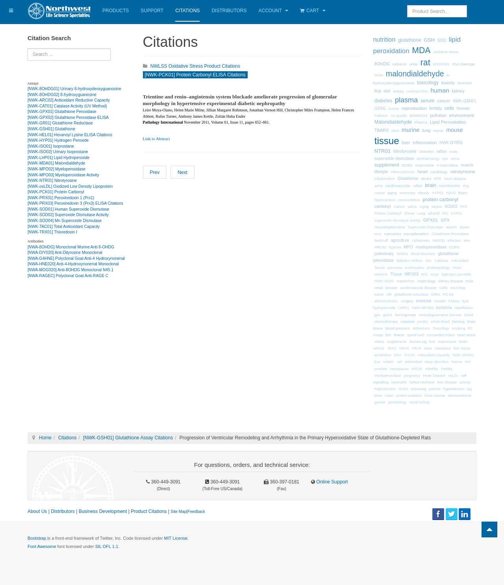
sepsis (438, 131)
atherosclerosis (386, 301)
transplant (392, 233)
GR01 (435, 294)
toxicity (448, 82)
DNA (398, 355)
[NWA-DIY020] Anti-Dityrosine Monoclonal (65, 252)
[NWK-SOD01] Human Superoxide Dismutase (68, 209)
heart (423, 171)
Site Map (178, 511)
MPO (408, 247)
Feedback (196, 511)
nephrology (426, 281)
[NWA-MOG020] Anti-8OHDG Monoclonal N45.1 (70, 270)
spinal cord (415, 335)
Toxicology (441, 328)
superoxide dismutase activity (397, 220)
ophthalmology (428, 159)
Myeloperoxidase (387, 376)
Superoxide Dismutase (425, 227)
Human (463, 108)
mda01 (388, 362)
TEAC (392, 348)
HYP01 (438, 193)
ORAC (404, 348)
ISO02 (407, 165)
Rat (377, 91)
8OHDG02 (418, 115)
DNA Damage (463, 64)
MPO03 (412, 274)
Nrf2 (424, 274)
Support (152, 10)
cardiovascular (397, 185)
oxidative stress (445, 52)
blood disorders (423, 254)
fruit (432, 342)
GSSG (380, 108)
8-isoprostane (447, 165)
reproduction (414, 108)
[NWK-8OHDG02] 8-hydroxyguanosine (62, 95)
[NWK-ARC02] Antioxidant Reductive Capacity (69, 100)
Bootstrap (37, 538)
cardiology (439, 172)
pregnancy (412, 376)
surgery (407, 301)
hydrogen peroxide (456, 274)
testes (464, 227)
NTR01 (382, 151)
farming (458, 321)
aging (392, 193)
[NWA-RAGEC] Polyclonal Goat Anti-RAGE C (68, 276)
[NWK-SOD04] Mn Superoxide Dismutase (65, 220)
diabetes (383, 101)
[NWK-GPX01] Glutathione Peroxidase (62, 111)
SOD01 (402, 254)
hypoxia (395, 247)
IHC (445, 213)
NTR (437, 179)
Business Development (103, 511)
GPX (445, 220)
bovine (394, 109)
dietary (398, 91)
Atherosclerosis (403, 172)
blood (468, 315)
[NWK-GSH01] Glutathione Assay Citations (128, 438)
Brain (462, 193)
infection (454, 241)
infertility (431, 369)
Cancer (399, 207)
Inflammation (384, 179)
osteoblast (443, 348)
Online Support (331, 482)
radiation (400, 64)
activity (465, 382)
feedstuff (381, 241)
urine (413, 64)
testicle (451, 227)
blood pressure (397, 328)
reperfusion (463, 308)
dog (466, 186)
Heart (456, 268)
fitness (399, 335)
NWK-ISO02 (384, 281)
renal (378, 287)
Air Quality (399, 116)
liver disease (447, 382)
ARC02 (380, 247)
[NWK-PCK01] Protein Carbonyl (56, 192)
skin (466, 241)
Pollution (381, 116)
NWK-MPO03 (423, 308)
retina (455, 159)
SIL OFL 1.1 (107, 546)
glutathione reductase (411, 294)
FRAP (417, 348)
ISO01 (403, 389)
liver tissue (462, 348)
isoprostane (424, 165)
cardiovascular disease (418, 288)
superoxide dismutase (394, 158)
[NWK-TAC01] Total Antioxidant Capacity (64, 226)
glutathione (409, 40)
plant (395, 131)
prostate (380, 369)
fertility (436, 108)
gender (379, 402)
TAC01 (409, 355)
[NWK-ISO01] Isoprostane (51, 146)
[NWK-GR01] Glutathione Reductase (60, 123)
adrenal (433, 213)
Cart (313, 10)
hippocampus (385, 200)
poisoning (418, 389)
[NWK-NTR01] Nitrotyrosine (52, 180)
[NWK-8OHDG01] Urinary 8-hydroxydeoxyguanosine (74, 89)
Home (45, 438)
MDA (421, 50)
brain (430, 185)
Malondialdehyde (393, 122)
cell (399, 362)
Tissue (396, 274)
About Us (37, 511)
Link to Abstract (156, 139)
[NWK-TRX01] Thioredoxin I (52, 232)
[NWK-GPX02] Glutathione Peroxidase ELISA (68, 117)
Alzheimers (421, 241)
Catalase (441, 261)
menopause (399, 369)
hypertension (454, 389)
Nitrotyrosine (405, 151)
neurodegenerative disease (440, 315)
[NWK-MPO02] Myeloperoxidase (56, 169)
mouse (454, 130)
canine (379, 193)
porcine (435, 389)
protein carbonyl (440, 199)
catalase (408, 321)
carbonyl (382, 206)
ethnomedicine (459, 396)
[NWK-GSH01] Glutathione (51, 129)
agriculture (400, 240)
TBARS (381, 130)
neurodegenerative (389, 227)
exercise (423, 300)
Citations (187, 10)
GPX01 (430, 220)
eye (445, 159)
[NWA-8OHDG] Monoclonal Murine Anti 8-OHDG (71, 247)
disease (391, 288)
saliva (412, 207)
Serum (379, 268)
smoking (458, 328)
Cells (443, 287)
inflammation (425, 142)
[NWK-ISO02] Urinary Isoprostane (58, 152)
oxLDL (453, 376)
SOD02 (451, 206)
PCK (464, 207)
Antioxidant (460, 261)
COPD (454, 247)
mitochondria (449, 185)
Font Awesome (42, 546)
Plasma (421, 122)
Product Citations (149, 511)
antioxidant (413, 362)
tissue (386, 140)
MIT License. (176, 538)
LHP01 (403, 308)
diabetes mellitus (409, 261)
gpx (377, 315)
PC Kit (448, 294)
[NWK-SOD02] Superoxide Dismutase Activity (68, 215)
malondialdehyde (415, 73)
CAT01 (456, 213)
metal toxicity (419, 402)
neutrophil (399, 382)
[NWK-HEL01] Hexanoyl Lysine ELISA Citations (70, 135)
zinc (428, 261)
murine (410, 130)
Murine (456, 362)
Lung (421, 213)
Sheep (409, 213)
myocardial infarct (441, 335)
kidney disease (450, 281)
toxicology (428, 82)
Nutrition (464, 83)
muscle (467, 165)
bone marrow (434, 396)
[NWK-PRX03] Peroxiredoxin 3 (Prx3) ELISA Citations (75, 203)
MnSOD (438, 241)
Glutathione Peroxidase (450, 234)
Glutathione (408, 178)
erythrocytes (414, 268)
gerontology (397, 402)
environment (461, 115)
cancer (443, 100)
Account (273, 10)
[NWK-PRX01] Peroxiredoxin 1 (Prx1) (61, 198)
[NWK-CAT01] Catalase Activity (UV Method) (67, 106)
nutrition (384, 39)
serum (427, 101)
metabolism (406, 281)
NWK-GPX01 (463, 355)
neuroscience (409, 200)
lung (426, 130)
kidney (458, 91)
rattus (441, 151)
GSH (429, 40)
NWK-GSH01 (464, 101)
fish (388, 335)
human (440, 90)
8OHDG (382, 63)
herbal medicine (421, 382)
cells (449, 108)
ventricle (381, 274)
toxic (378, 234)
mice (428, 348)
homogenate (405, 315)
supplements (397, 342)
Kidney (454, 301)
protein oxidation (409, 396)
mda (469, 281)
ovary (453, 152)
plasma (406, 100)
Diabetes (426, 151)
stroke (426, 178)
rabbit (417, 186)
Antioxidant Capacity (433, 355)
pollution (438, 115)
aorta (378, 186)
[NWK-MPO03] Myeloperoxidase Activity (63, 175)
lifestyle (381, 172)
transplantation (416, 233)
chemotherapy (386, 321)
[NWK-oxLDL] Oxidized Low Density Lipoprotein (70, 186)
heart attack (466, 335)
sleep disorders (436, 362)
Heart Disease (434, 376)
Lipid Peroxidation (448, 121)
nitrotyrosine (462, 171)
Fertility (446, 369)
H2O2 (451, 193)
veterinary (407, 193)
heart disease (455, 179)
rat (425, 62)
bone (378, 396)
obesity (423, 193)
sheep (379, 342)
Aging (424, 207)
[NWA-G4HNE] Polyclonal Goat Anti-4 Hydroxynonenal (76, 258)
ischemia (444, 307)
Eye (377, 362)
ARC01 (416, 369)
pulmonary (384, 253)
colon (389, 396)
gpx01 (388, 315)
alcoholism (382, 355)
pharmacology (438, 268)
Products (115, 10)
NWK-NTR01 (451, 143)
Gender (440, 301)
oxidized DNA (417, 91)
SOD (442, 40)
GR (389, 294)
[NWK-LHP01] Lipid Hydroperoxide (58, 158)
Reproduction (385, 389)
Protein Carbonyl (388, 213)
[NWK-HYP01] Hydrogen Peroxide (58, 140)
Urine (378, 75)
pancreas (394, 268)
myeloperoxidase (431, 247)
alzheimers (421, 328)
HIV (468, 362)
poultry (422, 322)
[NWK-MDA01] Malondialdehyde (56, 163)
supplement (386, 165)
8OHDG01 (441, 64)
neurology (458, 288)
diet (387, 91)
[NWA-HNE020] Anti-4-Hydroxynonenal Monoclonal (73, 264)
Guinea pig (418, 342)
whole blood (440, 322)
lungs (434, 274)
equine (436, 207)
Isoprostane (447, 342)
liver (406, 142)
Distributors (228, 10)
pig (469, 389)
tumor (379, 294)
